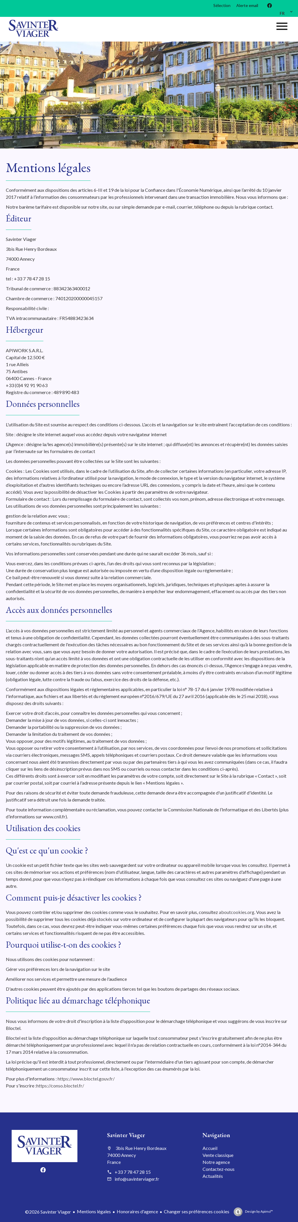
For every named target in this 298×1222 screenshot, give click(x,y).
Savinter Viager (126, 1135)
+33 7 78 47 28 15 (133, 1172)
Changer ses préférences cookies (196, 1211)
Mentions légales (94, 1211)
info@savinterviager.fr (137, 1179)
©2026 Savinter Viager (48, 1211)
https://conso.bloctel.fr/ (60, 1085)
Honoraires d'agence (137, 1211)
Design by (258, 1211)
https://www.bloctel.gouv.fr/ (86, 1078)
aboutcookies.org (236, 912)
